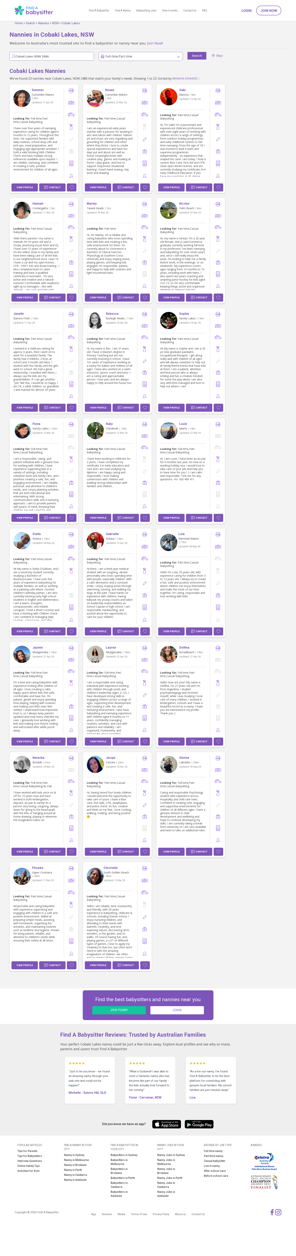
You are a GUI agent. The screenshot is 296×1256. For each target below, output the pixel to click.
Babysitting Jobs (146, 10)
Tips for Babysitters (29, 1156)
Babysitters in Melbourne (119, 1162)
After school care (215, 1170)
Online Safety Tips (28, 1165)
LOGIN (177, 1010)
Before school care (216, 1175)
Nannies (43, 23)
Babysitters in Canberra (119, 1184)
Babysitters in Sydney (124, 1155)
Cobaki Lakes (71, 23)
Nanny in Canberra (75, 1174)
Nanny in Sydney (74, 1155)
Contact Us (189, 10)
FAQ (204, 10)
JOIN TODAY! (119, 1010)
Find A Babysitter (99, 10)
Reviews (107, 1214)
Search (30, 23)
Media (121, 1214)
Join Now (268, 11)
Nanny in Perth (73, 1169)
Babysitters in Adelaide (119, 1193)
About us (180, 1214)
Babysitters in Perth (123, 1177)
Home (19, 23)
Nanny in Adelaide (75, 1179)
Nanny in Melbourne (76, 1160)
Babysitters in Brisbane (119, 1170)
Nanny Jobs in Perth (169, 1177)
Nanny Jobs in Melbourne (166, 1162)
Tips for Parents (27, 1151)
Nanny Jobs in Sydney (171, 1155)
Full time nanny (213, 1151)
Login (247, 11)
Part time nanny (213, 1156)
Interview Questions (29, 1160)
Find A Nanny (123, 10)
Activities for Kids (28, 1170)
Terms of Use (139, 1214)
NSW (55, 23)
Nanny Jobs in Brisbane (166, 1170)
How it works (170, 10)
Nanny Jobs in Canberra (166, 1184)
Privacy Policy (161, 1214)
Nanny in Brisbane (75, 1164)
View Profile (25, 187)
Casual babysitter (214, 1160)
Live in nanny (212, 1165)
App (93, 1214)
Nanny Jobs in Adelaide (166, 1193)
